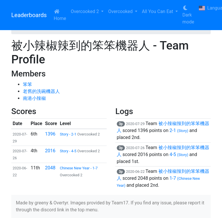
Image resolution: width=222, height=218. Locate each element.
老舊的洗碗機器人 (41, 91)
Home (60, 15)
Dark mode (188, 15)
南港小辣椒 (34, 98)
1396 (50, 134)
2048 (50, 168)
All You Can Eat (158, 11)
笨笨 (27, 84)
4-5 (178, 154)
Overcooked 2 (85, 11)
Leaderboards (29, 15)
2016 (50, 150)
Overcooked (121, 11)
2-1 (178, 130)
